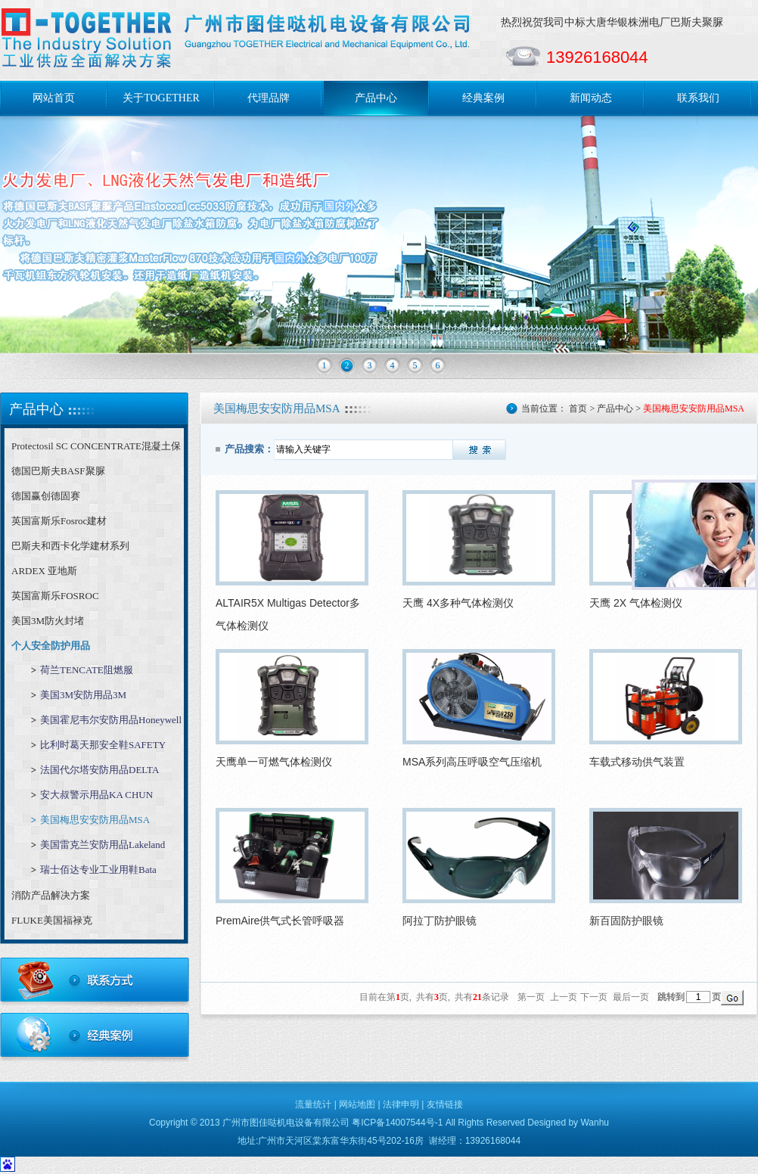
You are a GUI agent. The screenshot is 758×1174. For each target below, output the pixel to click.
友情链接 (445, 1104)
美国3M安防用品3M (83, 694)
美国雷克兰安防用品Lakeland (102, 844)
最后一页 (631, 997)
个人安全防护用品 (50, 645)
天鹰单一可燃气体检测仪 (274, 762)
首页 (578, 408)
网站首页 (54, 98)
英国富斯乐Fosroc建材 (59, 520)
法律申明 (401, 1104)
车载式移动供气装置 (637, 762)
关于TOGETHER (161, 98)
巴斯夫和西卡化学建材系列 (70, 545)
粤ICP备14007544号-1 (397, 1122)
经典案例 (483, 98)
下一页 (593, 997)
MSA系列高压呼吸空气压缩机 (472, 762)
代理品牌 (268, 98)
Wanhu (594, 1122)
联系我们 (698, 98)
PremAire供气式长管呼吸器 (280, 921)
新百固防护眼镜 (626, 921)
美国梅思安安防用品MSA (95, 819)
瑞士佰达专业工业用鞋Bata (98, 869)
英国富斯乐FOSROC (55, 595)
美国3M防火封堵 (47, 620)
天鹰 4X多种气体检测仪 (458, 603)
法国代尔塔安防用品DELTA (99, 769)
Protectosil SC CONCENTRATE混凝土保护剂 (96, 449)
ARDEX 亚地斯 (44, 570)
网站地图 (357, 1104)
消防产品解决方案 (50, 895)
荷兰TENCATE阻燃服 (86, 670)
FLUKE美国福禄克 (51, 920)
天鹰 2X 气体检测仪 (635, 603)
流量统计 (313, 1104)
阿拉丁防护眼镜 (439, 921)
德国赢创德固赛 (45, 496)
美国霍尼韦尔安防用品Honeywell (111, 719)
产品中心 (376, 98)
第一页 (531, 997)
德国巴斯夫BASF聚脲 (58, 471)
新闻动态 (591, 98)
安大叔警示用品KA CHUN (96, 794)
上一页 (563, 997)
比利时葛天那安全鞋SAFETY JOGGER (103, 748)
